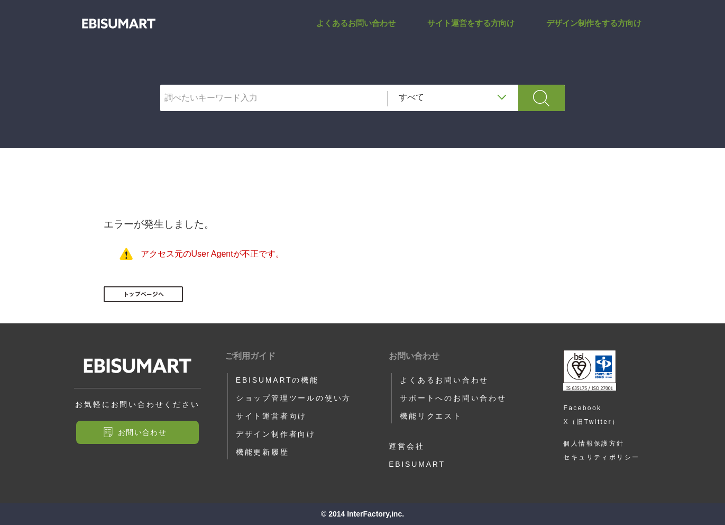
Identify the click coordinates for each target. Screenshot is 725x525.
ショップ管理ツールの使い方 (293, 398)
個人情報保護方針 (593, 443)
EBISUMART (417, 464)
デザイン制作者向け (276, 434)
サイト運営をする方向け (471, 33)
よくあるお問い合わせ (356, 33)
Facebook (582, 408)
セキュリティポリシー (601, 457)
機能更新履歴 (262, 452)
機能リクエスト (431, 416)
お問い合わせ (142, 432)
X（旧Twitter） (591, 422)
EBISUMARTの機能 (277, 380)
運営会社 (406, 446)
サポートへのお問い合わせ (453, 398)
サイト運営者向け (271, 416)
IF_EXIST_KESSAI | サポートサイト (118, 34)
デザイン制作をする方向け (593, 33)
